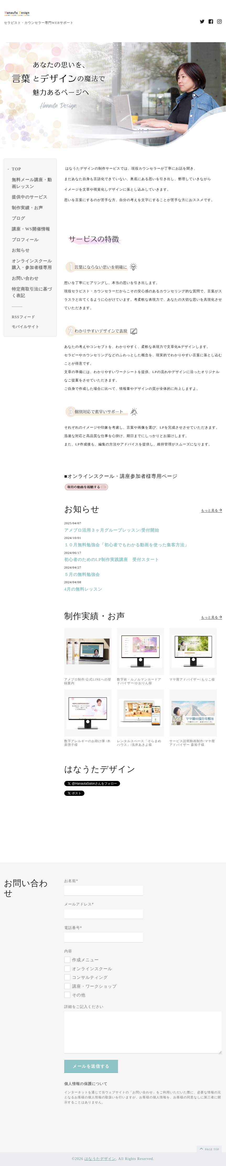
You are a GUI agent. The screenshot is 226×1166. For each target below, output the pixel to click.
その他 (78, 995)
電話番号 (73, 928)
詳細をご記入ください (84, 1007)
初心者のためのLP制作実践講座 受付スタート (111, 559)
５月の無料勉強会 (82, 574)
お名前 (71, 881)
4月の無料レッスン (83, 589)
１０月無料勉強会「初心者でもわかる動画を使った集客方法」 (126, 545)
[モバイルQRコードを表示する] (32, 327)
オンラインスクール (92, 969)
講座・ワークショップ (94, 986)
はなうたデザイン (100, 1159)
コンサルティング (90, 977)
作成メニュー (85, 960)
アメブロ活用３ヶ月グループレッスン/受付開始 (111, 530)
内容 (68, 951)
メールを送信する (91, 1066)
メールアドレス (79, 904)
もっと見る (211, 510)
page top (209, 1148)
